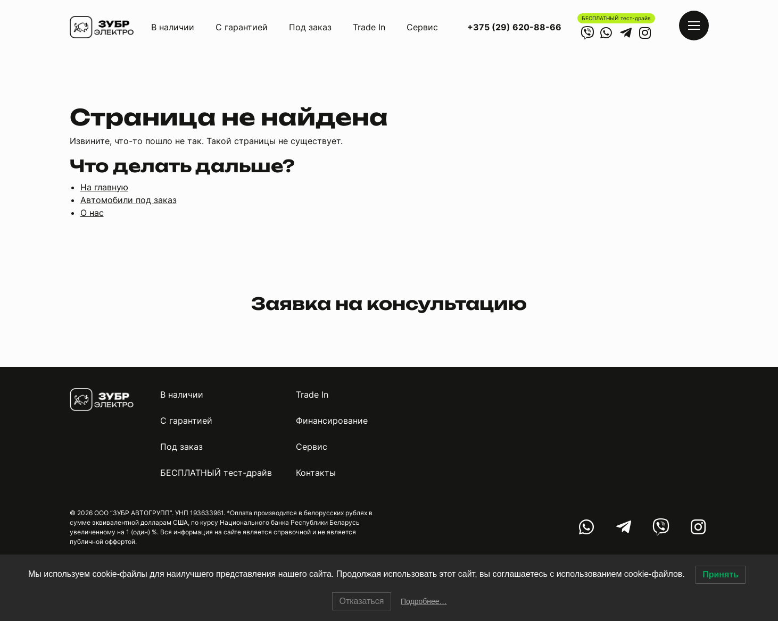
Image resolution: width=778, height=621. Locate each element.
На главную (104, 187)
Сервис (422, 27)
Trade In (369, 27)
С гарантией (242, 27)
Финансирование (332, 420)
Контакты (316, 472)
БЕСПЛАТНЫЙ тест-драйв (616, 18)
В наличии (172, 27)
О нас (92, 212)
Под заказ (310, 27)
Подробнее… (424, 601)
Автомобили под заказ (128, 200)
